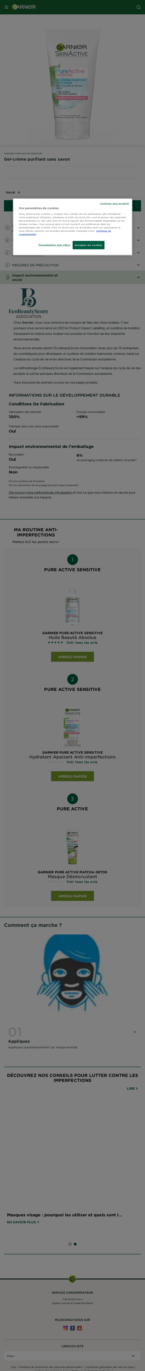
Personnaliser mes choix (54, 244)
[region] (72, 227)
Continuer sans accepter (114, 203)
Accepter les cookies (88, 245)
